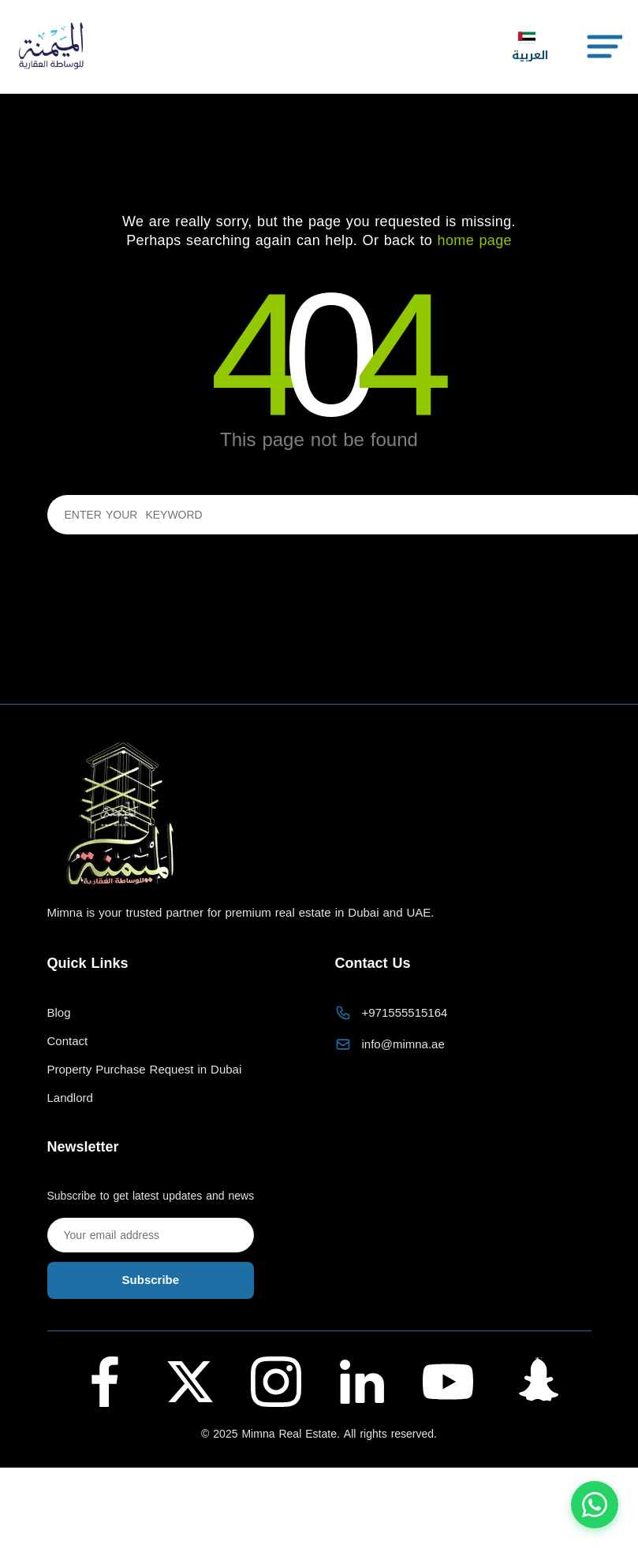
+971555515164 (405, 1012)
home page (475, 240)
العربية (530, 48)
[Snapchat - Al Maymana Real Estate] (533, 1381)
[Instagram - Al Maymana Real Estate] (276, 1381)
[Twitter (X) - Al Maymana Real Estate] (190, 1381)
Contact (67, 1042)
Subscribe (151, 1280)
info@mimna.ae (403, 1044)
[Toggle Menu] (603, 46)
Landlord (70, 1098)
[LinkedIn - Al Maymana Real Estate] (362, 1381)
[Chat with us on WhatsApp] (594, 1504)
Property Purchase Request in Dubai (144, 1070)
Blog (59, 1013)
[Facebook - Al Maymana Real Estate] (105, 1381)
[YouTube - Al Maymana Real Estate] (448, 1381)
